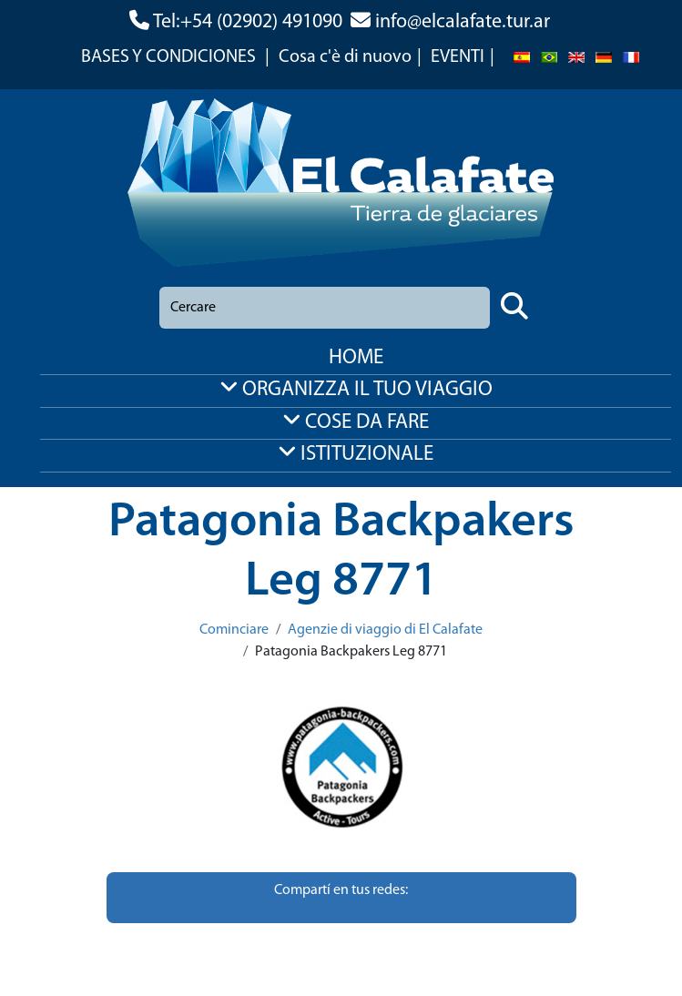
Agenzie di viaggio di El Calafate (385, 630)
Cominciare (234, 630)
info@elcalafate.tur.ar (462, 22)
